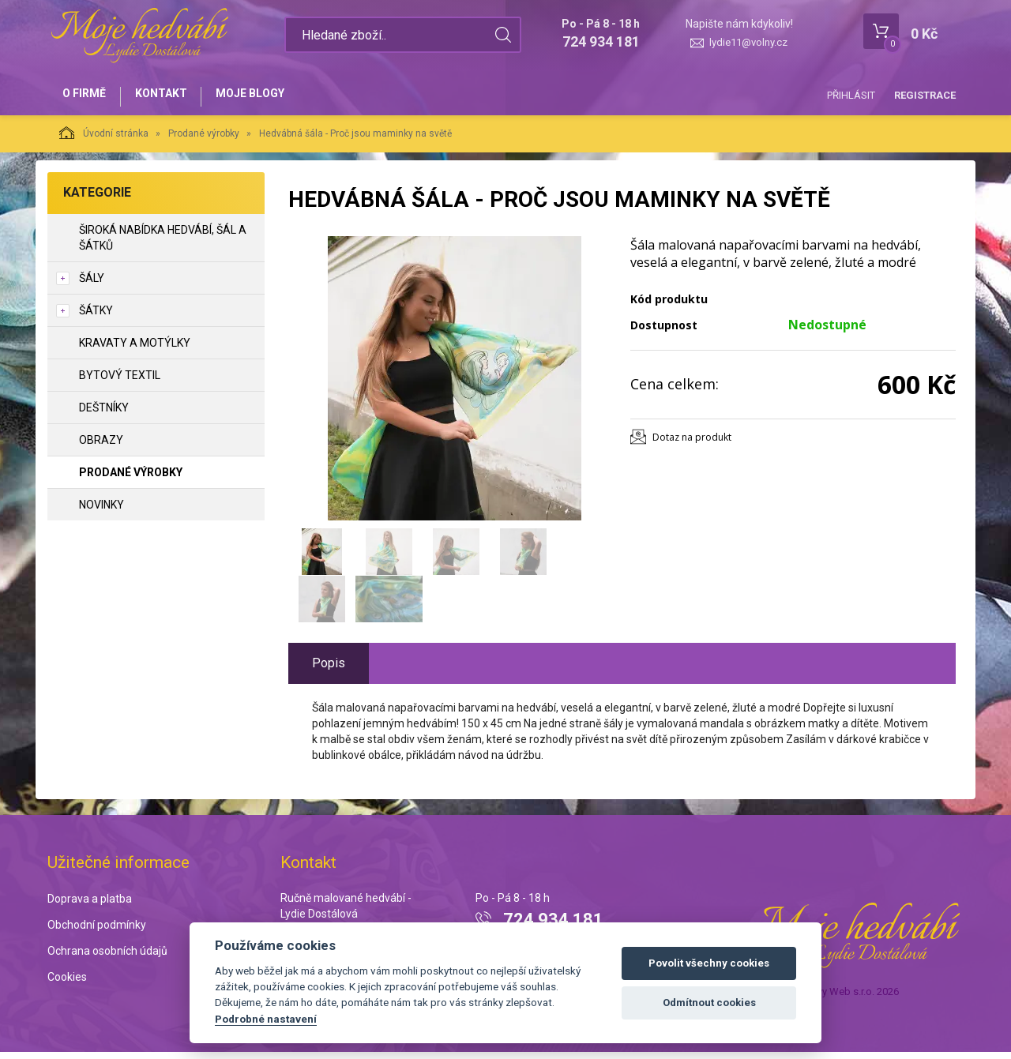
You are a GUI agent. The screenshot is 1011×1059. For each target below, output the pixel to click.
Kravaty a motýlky (134, 349)
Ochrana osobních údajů (107, 957)
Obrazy (101, 446)
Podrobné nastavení (266, 1018)
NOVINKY (101, 511)
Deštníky (104, 413)
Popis (328, 669)
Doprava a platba (89, 905)
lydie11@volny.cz (748, 42)
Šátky (96, 316)
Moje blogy (266, 96)
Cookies (67, 983)
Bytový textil (119, 381)
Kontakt (171, 96)
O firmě (87, 96)
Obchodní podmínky (96, 932)
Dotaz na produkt (691, 443)
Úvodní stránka (103, 139)
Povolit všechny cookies (708, 963)
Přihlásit (851, 95)
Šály (91, 284)
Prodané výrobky (203, 139)
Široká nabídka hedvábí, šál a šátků (162, 244)
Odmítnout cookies (709, 1002)
